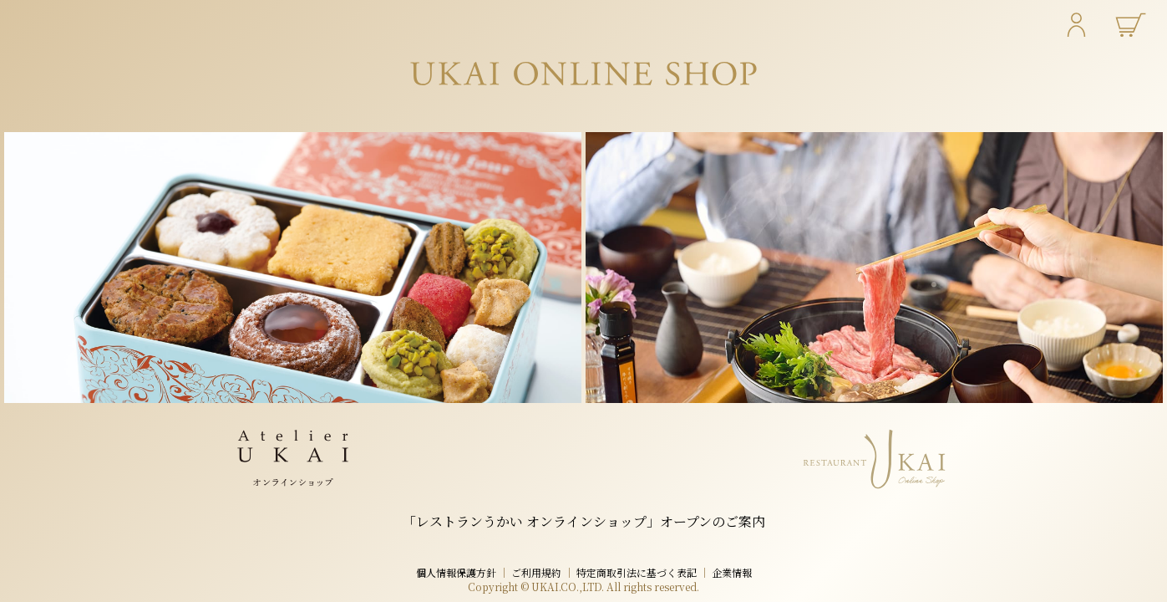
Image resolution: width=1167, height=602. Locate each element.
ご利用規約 (536, 572)
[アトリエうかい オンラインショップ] (292, 267)
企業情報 (732, 572)
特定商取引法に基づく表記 (636, 572)
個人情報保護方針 (456, 572)
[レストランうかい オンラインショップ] (874, 267)
